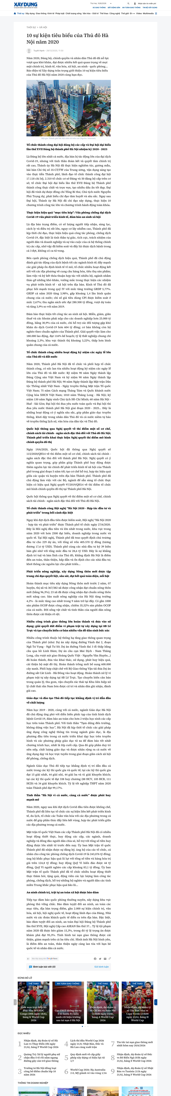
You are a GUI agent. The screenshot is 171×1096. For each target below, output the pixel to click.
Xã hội (43, 27)
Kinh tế (51, 13)
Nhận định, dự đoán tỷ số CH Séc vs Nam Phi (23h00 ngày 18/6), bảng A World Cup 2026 (102, 1014)
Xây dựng (30, 13)
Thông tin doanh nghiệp (33, 1083)
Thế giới (125, 13)
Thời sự (20, 13)
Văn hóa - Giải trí (91, 13)
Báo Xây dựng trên (45, 958)
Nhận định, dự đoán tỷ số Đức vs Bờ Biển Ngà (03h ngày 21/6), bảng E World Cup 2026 (134, 1057)
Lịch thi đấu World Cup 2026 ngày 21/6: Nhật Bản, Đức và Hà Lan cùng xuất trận (87, 1044)
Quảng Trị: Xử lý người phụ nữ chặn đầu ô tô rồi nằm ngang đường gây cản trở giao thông (42, 1057)
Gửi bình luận (101, 967)
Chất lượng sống (74, 13)
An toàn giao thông (131, 8)
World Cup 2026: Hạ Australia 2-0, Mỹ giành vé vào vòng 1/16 (88, 1071)
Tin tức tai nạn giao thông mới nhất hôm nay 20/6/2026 (135, 1044)
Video (139, 13)
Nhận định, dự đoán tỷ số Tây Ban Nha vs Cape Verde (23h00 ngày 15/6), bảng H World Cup (137, 1014)
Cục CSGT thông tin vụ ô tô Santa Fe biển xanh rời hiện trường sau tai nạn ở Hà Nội (68, 1015)
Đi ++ (132, 13)
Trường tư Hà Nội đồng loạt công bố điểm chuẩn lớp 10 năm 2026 (40, 1071)
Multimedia (148, 13)
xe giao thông (99, 8)
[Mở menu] (156, 13)
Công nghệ (114, 13)
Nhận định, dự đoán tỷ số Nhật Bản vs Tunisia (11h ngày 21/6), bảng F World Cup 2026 (135, 1071)
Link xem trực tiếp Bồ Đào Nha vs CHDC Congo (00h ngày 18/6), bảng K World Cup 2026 (33, 1014)
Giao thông (41, 13)
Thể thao (104, 13)
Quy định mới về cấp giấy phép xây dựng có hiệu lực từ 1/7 (87, 1057)
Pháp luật (59, 13)
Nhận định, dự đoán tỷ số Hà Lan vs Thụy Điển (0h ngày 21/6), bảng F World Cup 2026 (41, 1044)
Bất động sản (114, 8)
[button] (82, 1026)
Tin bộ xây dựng (150, 8)
